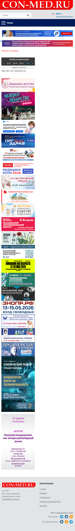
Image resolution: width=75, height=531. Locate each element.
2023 (9, 63)
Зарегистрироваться (64, 16)
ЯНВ (3, 71)
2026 (27, 63)
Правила (43, 493)
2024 (15, 63)
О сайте (43, 489)
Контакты (43, 505)
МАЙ (16, 71)
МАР (7, 71)
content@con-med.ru (11, 499)
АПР (11, 71)
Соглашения (45, 497)
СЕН (24, 71)
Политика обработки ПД (50, 501)
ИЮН (20, 71)
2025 (21, 63)
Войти (58, 14)
